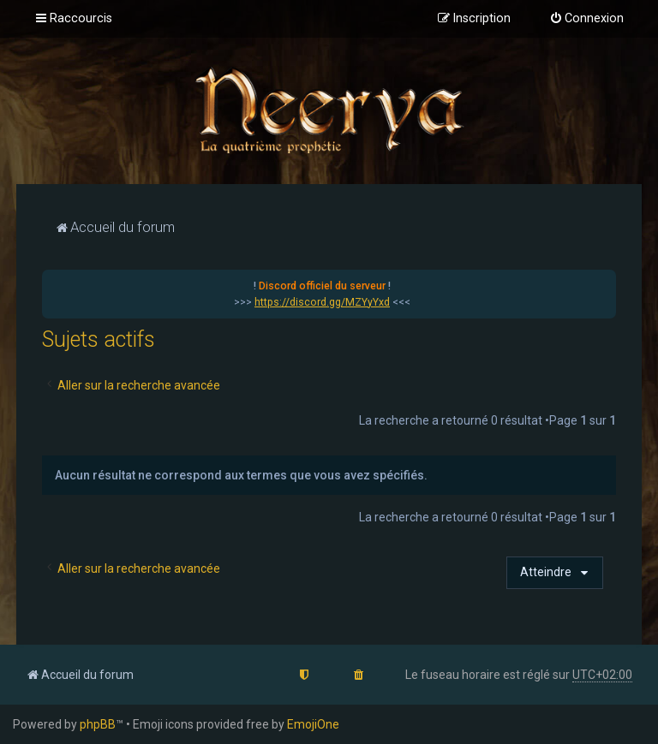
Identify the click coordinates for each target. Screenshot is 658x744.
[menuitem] (586, 19)
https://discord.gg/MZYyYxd (322, 302)
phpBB (98, 724)
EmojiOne (313, 724)
